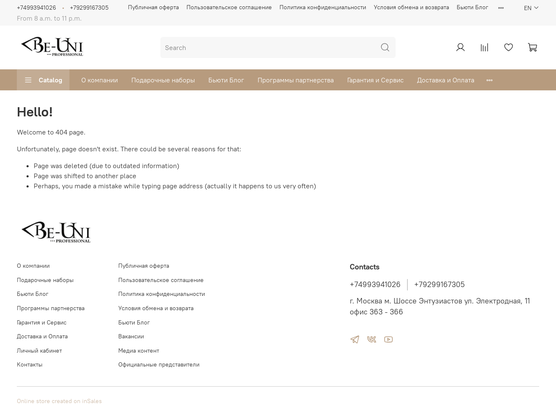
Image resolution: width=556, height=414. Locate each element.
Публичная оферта (153, 7)
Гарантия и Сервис (375, 80)
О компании (99, 80)
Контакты (30, 364)
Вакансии (131, 336)
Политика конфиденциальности (322, 7)
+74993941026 (36, 7)
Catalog (43, 80)
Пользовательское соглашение (229, 7)
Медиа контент (138, 350)
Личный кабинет (39, 350)
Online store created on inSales (59, 401)
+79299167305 (89, 7)
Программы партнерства (296, 80)
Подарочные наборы (163, 80)
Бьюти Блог (472, 7)
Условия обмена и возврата (411, 7)
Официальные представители (159, 364)
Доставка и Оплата (445, 80)
